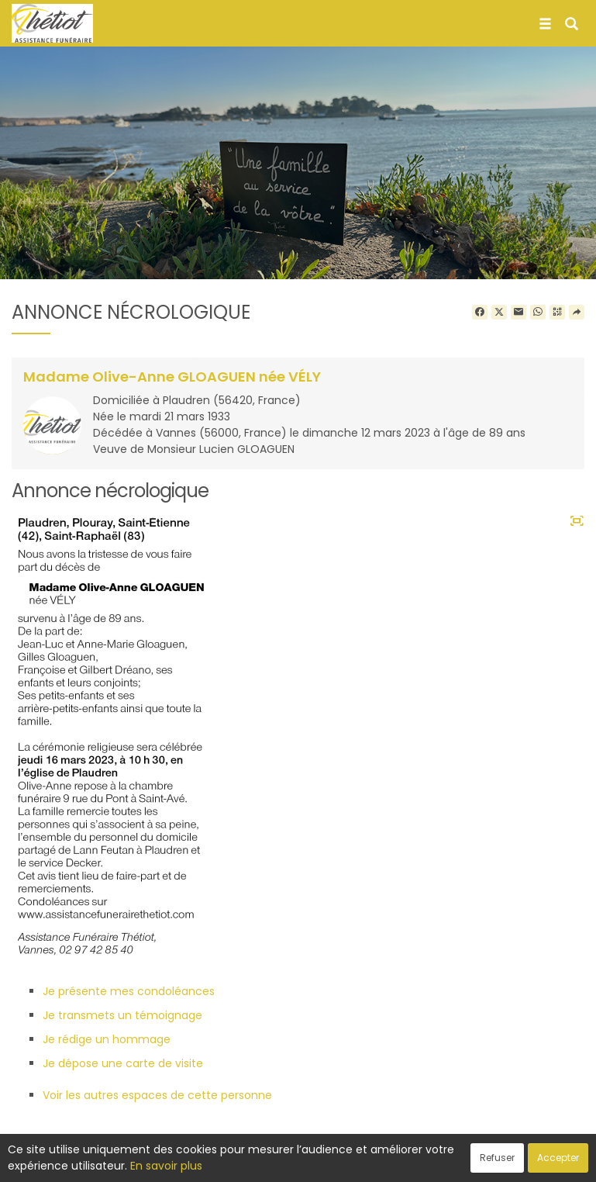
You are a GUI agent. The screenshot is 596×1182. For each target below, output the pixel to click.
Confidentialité (293, 1162)
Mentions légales (446, 1162)
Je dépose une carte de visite (123, 1063)
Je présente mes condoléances (129, 991)
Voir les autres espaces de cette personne (157, 1095)
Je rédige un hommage (107, 1039)
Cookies (367, 1162)
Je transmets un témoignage (122, 1015)
